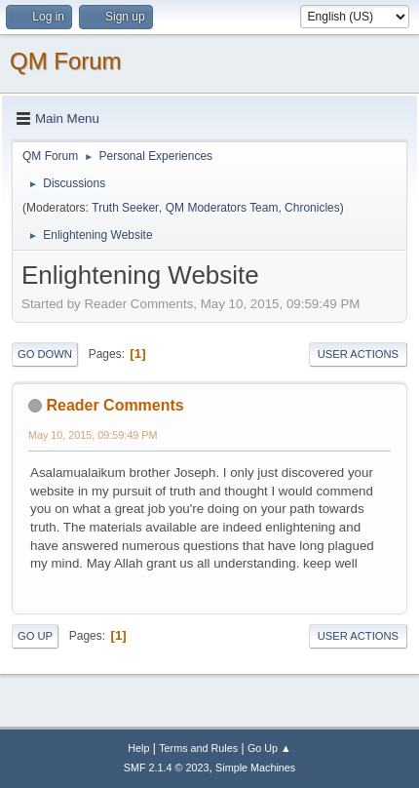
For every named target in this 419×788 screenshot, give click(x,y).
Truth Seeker (125, 208)
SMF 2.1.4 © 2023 (167, 767)
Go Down (45, 354)
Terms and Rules (198, 748)
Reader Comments (114, 405)
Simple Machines (255, 767)
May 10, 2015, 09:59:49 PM (92, 435)
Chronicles (312, 208)
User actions (358, 354)
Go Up (35, 636)
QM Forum (66, 61)
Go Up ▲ (269, 748)
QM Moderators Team (222, 208)
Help (138, 748)
